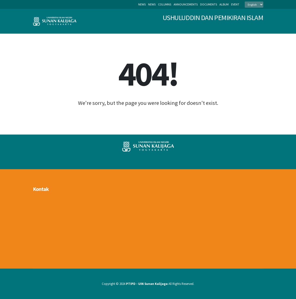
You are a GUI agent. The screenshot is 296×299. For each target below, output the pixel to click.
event (235, 4)
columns (164, 4)
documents (208, 4)
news (152, 4)
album (224, 4)
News (142, 4)
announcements (186, 4)
